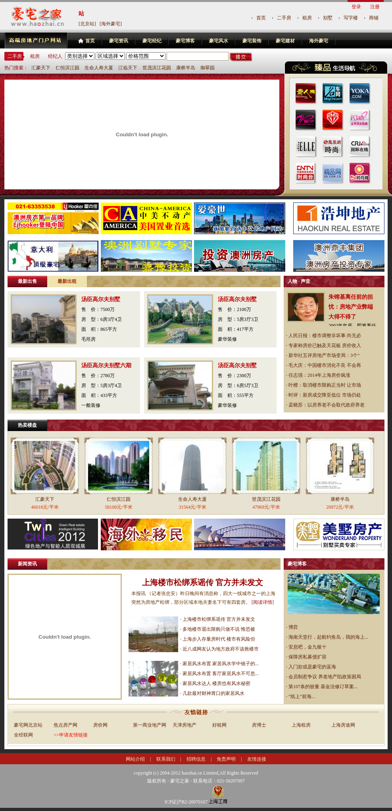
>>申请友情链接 (71, 735)
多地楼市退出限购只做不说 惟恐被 (219, 629)
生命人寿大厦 (99, 68)
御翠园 (207, 68)
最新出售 (27, 281)
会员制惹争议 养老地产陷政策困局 (324, 676)
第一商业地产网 (149, 725)
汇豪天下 (40, 68)
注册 (375, 7)
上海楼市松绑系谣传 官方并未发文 (202, 582)
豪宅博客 (185, 41)
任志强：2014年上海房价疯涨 (319, 375)
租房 (307, 18)
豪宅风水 (218, 41)
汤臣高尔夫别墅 (100, 299)
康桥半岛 (185, 68)
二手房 (284, 18)
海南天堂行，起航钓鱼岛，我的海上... (328, 637)
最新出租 (67, 281)
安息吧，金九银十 (307, 647)
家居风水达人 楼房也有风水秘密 (216, 683)
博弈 (293, 627)
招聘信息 (196, 759)
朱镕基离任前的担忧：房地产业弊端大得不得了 (351, 307)
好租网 (219, 725)
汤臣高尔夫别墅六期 (106, 365)
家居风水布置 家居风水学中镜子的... (221, 663)
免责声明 (226, 759)
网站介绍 (135, 759)
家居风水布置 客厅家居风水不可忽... (221, 673)
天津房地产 (184, 725)
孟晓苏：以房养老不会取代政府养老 (326, 405)
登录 (356, 7)
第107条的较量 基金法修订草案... (322, 686)
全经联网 (23, 735)
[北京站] (87, 24)
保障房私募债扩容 (307, 657)
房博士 (259, 725)
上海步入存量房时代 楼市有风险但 (219, 639)
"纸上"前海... (301, 696)
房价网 (100, 725)
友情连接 (256, 759)
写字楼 (351, 18)
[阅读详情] (263, 602)
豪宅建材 (285, 41)
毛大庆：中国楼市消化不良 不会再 (324, 365)
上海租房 (301, 725)
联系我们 (165, 759)
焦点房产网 (65, 725)
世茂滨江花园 (156, 68)
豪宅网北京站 (28, 725)
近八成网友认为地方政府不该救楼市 (221, 649)
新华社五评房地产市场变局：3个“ (323, 355)
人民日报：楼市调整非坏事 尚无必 (324, 335)
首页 (261, 18)
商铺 (374, 18)
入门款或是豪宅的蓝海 (312, 667)
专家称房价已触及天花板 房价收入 (324, 345)
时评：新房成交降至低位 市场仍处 (324, 395)
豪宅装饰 (251, 41)
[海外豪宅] (111, 24)
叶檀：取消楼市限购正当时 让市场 (324, 385)
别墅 (327, 18)
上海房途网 (343, 725)
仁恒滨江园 (67, 68)
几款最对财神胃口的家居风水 (213, 693)
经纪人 (55, 56)
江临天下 (127, 68)
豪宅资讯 (118, 41)
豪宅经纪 (151, 41)
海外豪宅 (318, 41)
